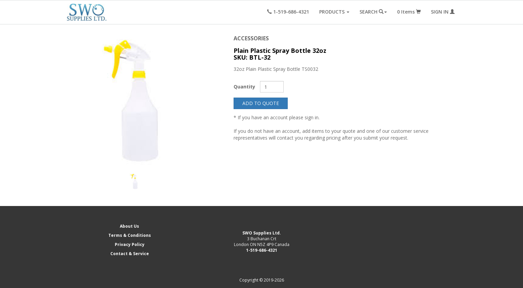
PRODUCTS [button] (334, 11)
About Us (129, 226)
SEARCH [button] (373, 11)
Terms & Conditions (129, 235)
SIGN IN (443, 11)
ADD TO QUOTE (260, 103)
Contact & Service (129, 253)
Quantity (244, 86)
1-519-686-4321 (261, 250)
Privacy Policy (130, 244)
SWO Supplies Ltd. (261, 233)
